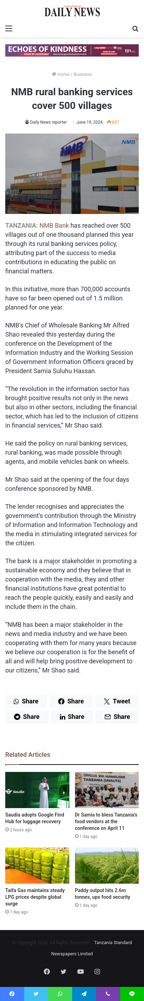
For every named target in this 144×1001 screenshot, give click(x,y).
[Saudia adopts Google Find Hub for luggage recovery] (37, 790)
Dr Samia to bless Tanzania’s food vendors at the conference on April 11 (106, 821)
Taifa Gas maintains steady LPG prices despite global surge (35, 897)
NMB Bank (54, 225)
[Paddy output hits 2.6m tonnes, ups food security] (107, 865)
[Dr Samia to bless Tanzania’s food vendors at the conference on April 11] (107, 790)
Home (60, 74)
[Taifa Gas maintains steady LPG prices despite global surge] (37, 865)
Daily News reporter (48, 122)
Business (83, 74)
